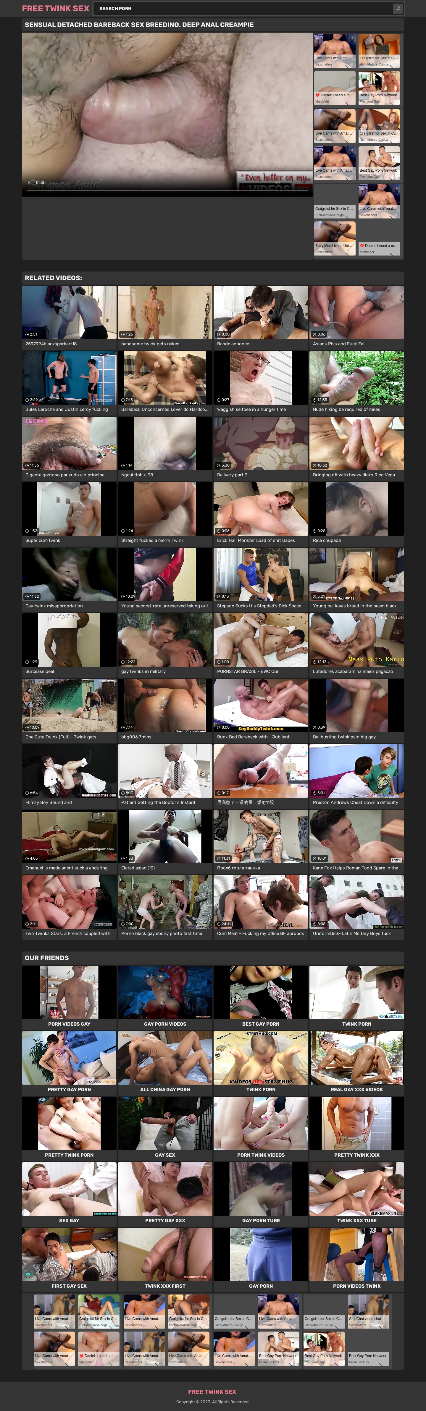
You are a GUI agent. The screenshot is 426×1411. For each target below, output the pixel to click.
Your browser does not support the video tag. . (167, 115)
